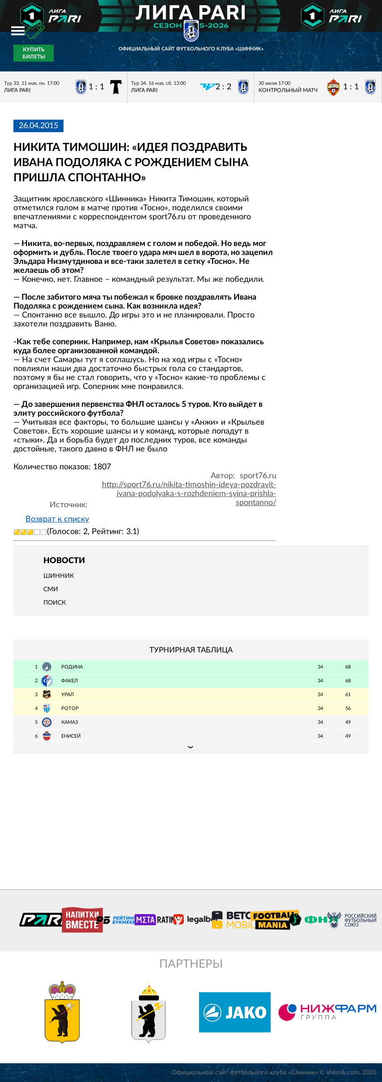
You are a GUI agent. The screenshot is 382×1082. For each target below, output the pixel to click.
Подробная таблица (191, 747)
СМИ (50, 589)
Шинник (58, 576)
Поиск (54, 603)
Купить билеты (33, 53)
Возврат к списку (57, 519)
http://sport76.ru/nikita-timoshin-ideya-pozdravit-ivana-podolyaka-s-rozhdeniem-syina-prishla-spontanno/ (189, 494)
